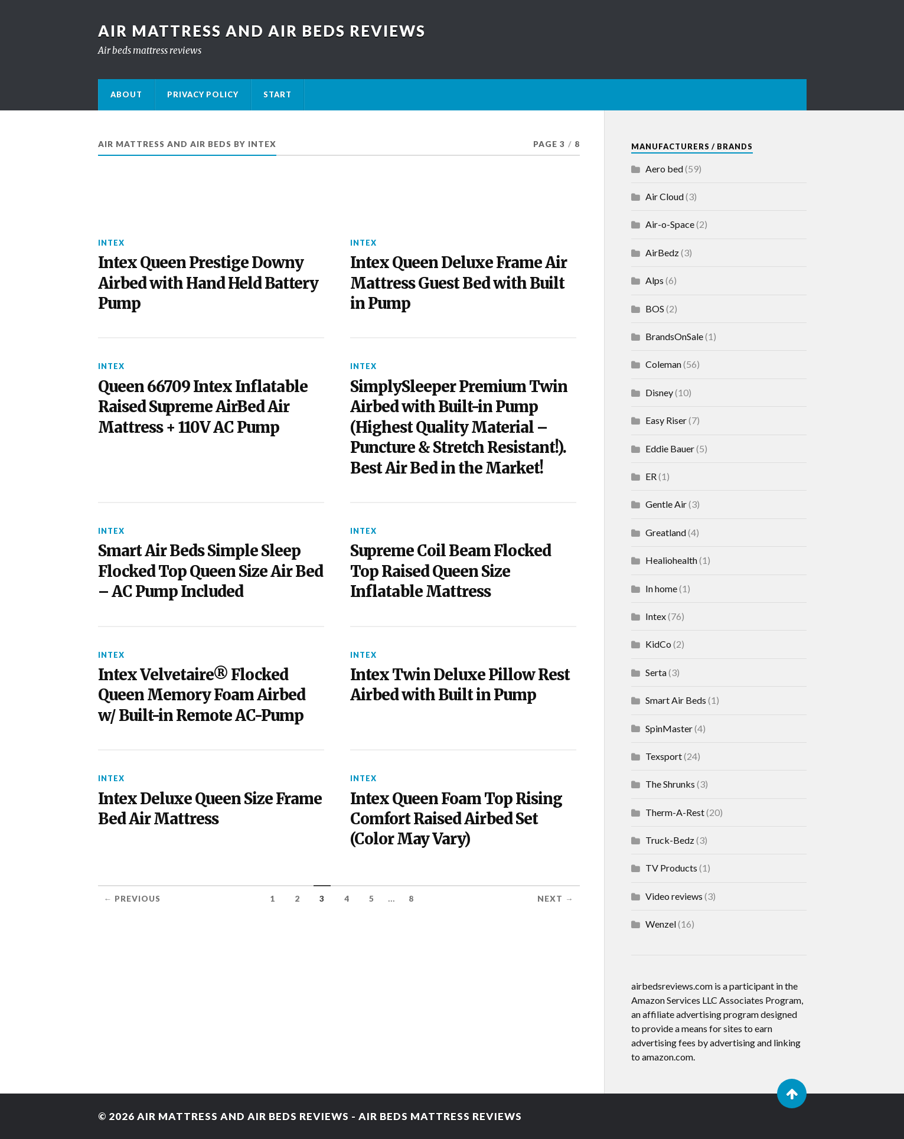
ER (651, 476)
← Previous (132, 898)
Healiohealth (671, 560)
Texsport (663, 756)
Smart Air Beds (675, 700)
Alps (654, 280)
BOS (654, 308)
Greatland (665, 532)
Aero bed (664, 168)
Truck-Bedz (669, 840)
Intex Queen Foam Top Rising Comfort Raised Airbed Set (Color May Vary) (456, 819)
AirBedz (662, 252)
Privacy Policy (203, 94)
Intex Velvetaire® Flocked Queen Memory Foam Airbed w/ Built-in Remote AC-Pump (201, 695)
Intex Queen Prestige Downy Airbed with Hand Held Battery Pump (208, 283)
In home (661, 588)
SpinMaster (669, 728)
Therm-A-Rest (674, 812)
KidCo (658, 644)
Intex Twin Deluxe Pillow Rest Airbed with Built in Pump (460, 684)
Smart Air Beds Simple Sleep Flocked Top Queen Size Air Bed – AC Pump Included (210, 571)
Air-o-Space (669, 224)
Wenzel (660, 923)
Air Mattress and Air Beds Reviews (262, 31)
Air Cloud (664, 196)
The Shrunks (670, 783)
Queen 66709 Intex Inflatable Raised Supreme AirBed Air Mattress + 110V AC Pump (203, 407)
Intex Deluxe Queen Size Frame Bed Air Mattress (210, 808)
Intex (111, 242)
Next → (555, 898)
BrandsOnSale (674, 336)
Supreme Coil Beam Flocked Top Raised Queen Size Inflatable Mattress (450, 571)
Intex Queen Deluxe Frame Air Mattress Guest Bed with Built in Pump (458, 283)
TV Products (671, 867)
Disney (659, 392)
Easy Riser (666, 420)
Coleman (663, 364)
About (126, 94)
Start (277, 94)
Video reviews (674, 896)
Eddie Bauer (669, 448)
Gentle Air (666, 504)
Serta (656, 672)
